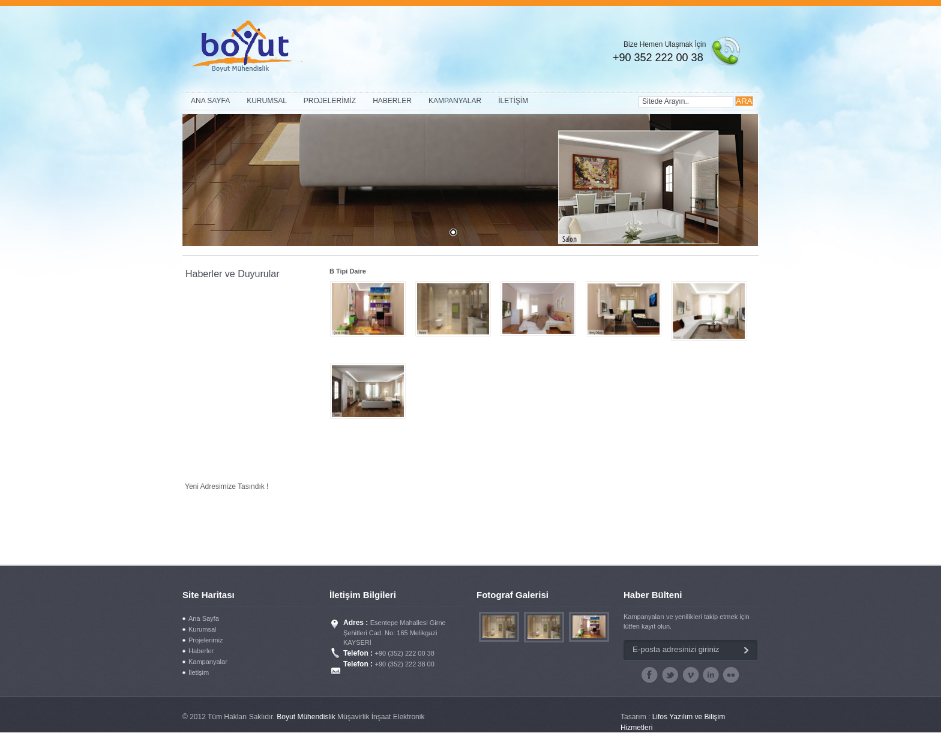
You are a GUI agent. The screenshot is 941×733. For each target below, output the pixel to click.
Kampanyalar (207, 661)
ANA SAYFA (210, 101)
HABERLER (392, 101)
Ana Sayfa (203, 618)
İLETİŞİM (513, 101)
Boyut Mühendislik (307, 717)
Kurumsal (202, 629)
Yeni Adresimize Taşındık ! (226, 487)
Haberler (201, 650)
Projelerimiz (205, 640)
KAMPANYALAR (454, 101)
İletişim (198, 672)
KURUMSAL (267, 101)
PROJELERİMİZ (330, 101)
